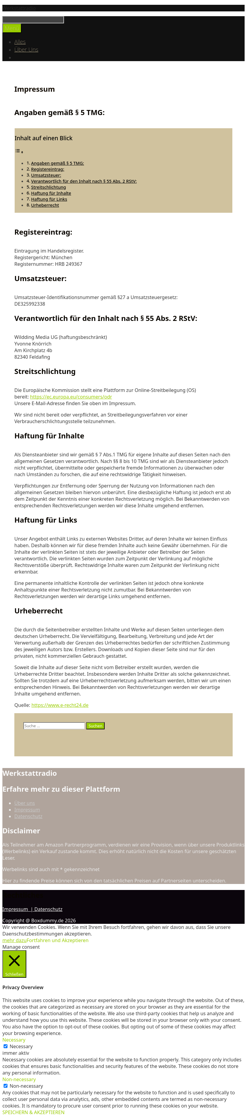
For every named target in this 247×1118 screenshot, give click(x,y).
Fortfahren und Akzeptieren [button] (58, 940)
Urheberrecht (45, 205)
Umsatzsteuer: (46, 175)
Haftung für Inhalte (51, 193)
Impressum (27, 809)
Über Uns (26, 49)
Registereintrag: (47, 169)
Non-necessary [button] (19, 1079)
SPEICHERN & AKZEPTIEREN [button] (33, 1112)
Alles (20, 42)
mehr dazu (14, 940)
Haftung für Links (49, 199)
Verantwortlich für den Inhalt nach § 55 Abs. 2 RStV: (84, 181)
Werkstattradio (19, 8)
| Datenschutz (46, 909)
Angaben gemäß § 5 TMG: (57, 163)
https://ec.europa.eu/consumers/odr (71, 396)
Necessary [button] (13, 1039)
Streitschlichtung (48, 187)
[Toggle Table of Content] (19, 152)
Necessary (21, 1046)
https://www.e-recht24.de (60, 705)
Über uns (24, 803)
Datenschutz (28, 816)
